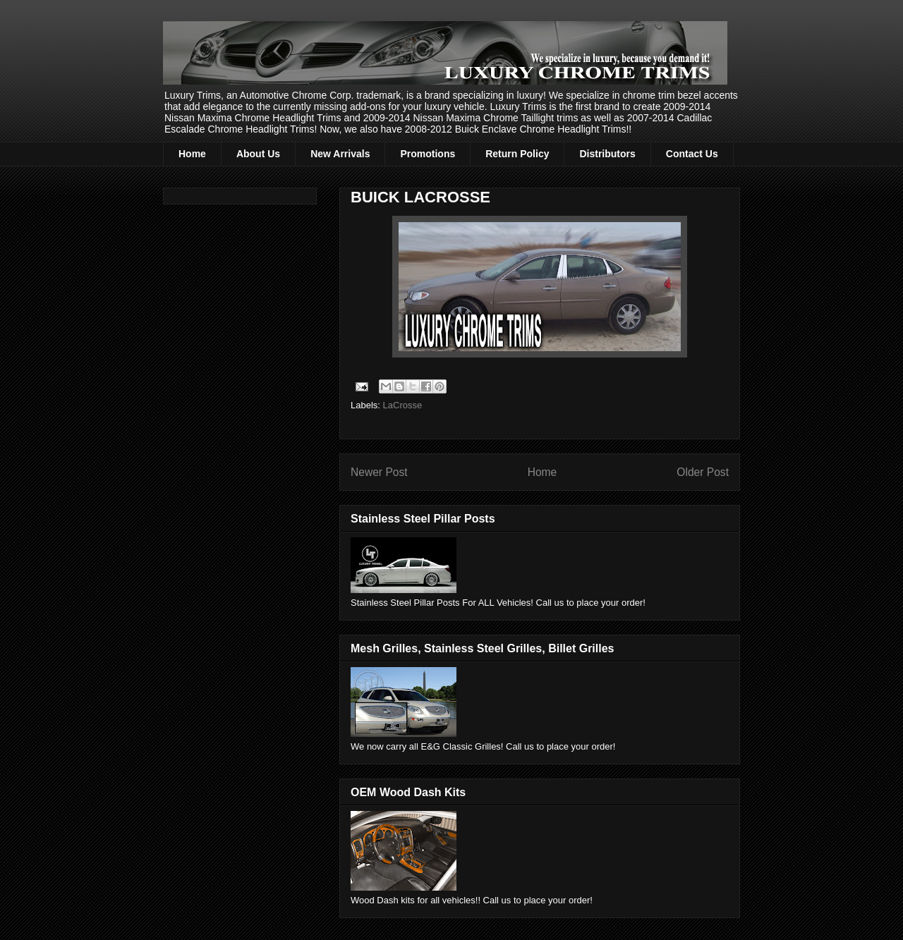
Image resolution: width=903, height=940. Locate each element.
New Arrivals (340, 153)
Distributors (607, 153)
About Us (258, 153)
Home (192, 153)
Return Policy (517, 153)
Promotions (427, 153)
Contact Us (692, 153)
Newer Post (379, 472)
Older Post (703, 472)
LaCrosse (403, 405)
